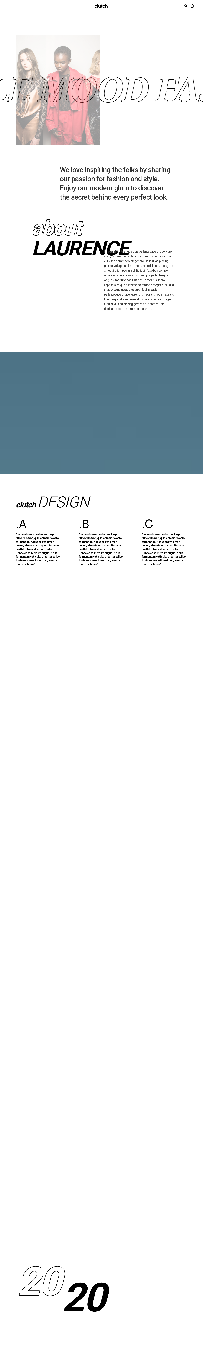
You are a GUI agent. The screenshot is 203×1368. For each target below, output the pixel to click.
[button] (11, 6)
